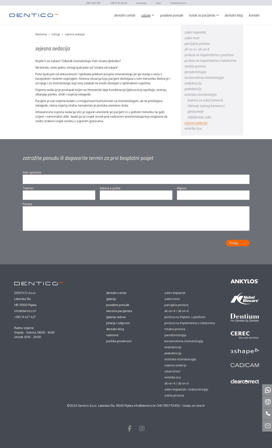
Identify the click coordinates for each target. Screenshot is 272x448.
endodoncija (192, 83)
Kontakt (254, 15)
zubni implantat (195, 32)
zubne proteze (174, 395)
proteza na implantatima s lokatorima (210, 60)
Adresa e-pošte (110, 188)
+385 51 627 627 (92, 3)
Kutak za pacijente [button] (202, 15)
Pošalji (233, 243)
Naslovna (112, 335)
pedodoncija (192, 88)
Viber (158, 3)
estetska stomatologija (200, 94)
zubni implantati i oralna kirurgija (186, 389)
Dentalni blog (234, 15)
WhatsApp (141, 3)
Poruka (27, 204)
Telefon (28, 188)
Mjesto (182, 188)
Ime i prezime (32, 172)
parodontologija (195, 71)
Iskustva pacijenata (119, 311)
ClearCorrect (172, 371)
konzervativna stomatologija (204, 77)
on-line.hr (198, 405)
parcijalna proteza (197, 43)
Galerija (111, 299)
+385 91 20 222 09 (118, 3)
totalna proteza (195, 66)
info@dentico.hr (178, 3)
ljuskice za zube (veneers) (205, 100)
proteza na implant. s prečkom (184, 317)
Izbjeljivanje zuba (199, 117)
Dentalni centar (124, 15)
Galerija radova (116, 317)
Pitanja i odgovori (118, 323)
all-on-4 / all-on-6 (196, 49)
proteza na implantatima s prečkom (209, 54)
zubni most (192, 37)
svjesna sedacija (195, 122)
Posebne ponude (171, 15)
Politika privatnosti (119, 341)
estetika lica (192, 128)
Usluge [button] (145, 15)
